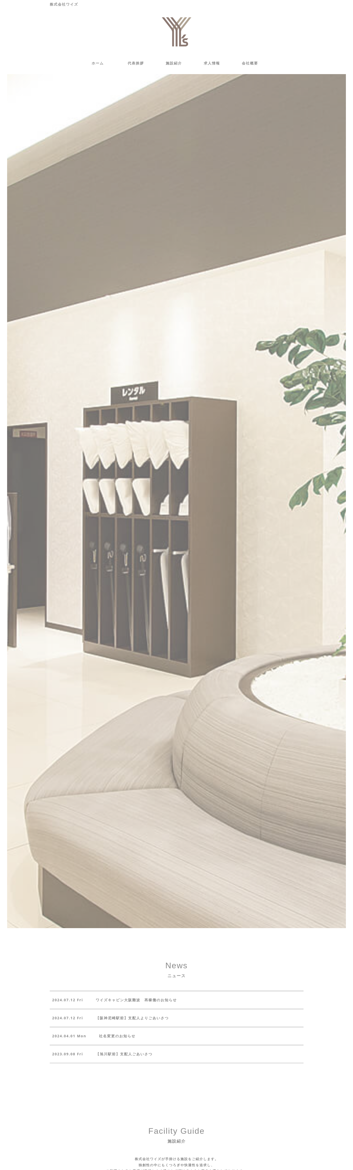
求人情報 (212, 63)
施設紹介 (174, 63)
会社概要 (250, 63)
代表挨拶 (136, 63)
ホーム (98, 63)
